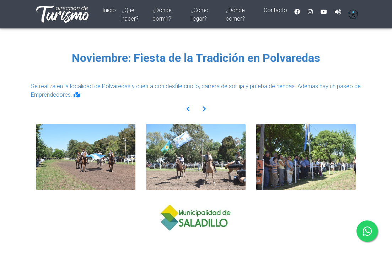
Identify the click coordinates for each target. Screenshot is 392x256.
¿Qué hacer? (130, 15)
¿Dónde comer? (235, 15)
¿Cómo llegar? (199, 15)
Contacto (275, 11)
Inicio (110, 11)
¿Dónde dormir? (162, 15)
